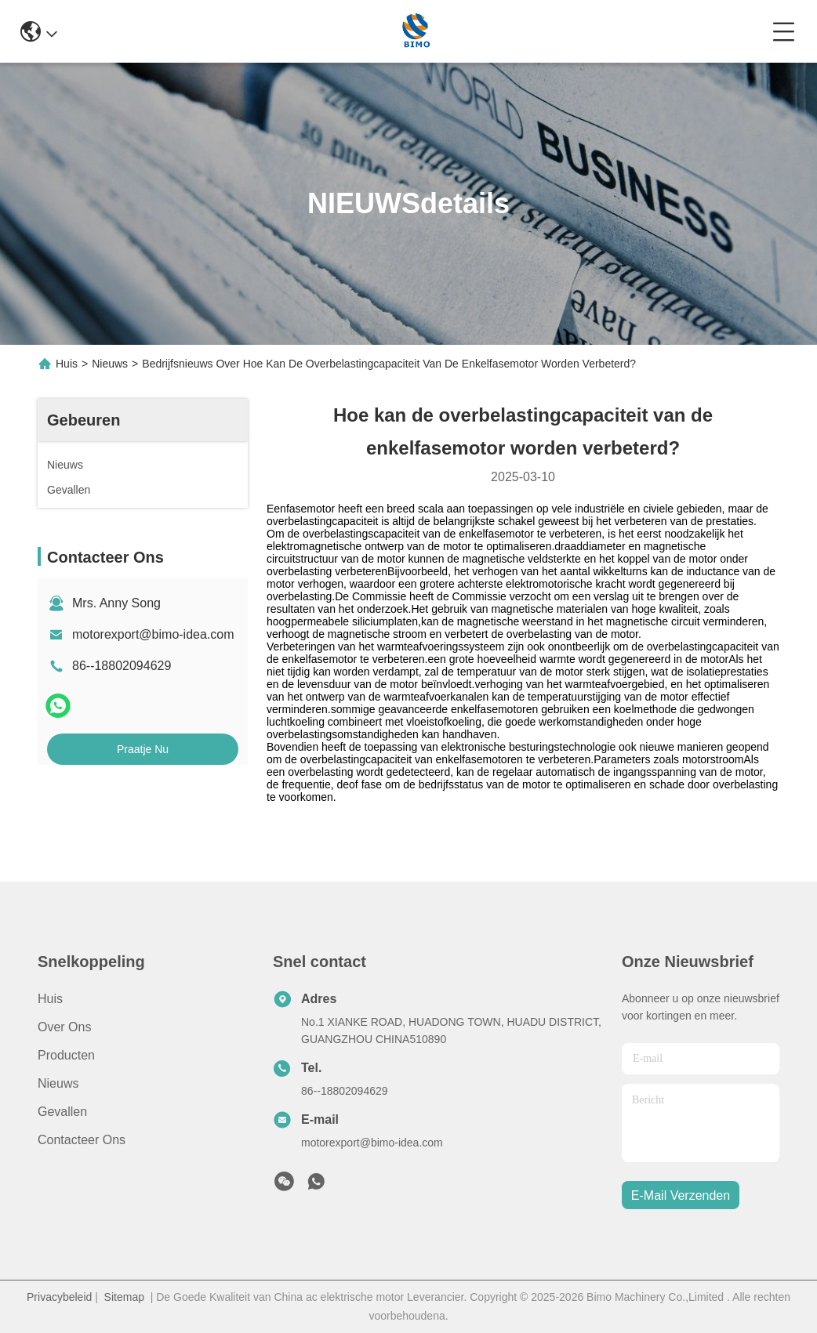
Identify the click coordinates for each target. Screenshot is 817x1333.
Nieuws (110, 363)
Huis (67, 363)
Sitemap (124, 1297)
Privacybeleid (59, 1297)
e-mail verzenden (680, 1195)
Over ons (64, 1027)
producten (66, 1055)
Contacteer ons (81, 1139)
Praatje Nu (143, 749)
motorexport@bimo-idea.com (153, 634)
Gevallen (62, 1111)
